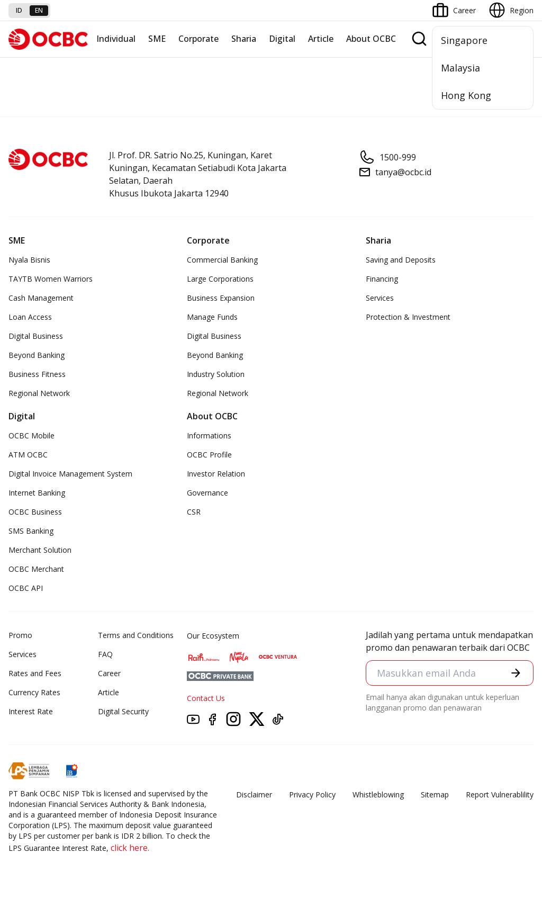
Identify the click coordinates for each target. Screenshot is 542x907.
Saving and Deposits (401, 260)
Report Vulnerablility (500, 794)
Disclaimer (254, 794)
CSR (194, 512)
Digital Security (123, 711)
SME (157, 38)
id (19, 10)
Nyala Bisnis (29, 260)
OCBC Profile (209, 455)
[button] (515, 672)
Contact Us (206, 698)
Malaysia (460, 67)
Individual (116, 38)
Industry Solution (216, 374)
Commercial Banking (222, 260)
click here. (130, 848)
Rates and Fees (34, 673)
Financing (382, 279)
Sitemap (435, 794)
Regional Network (39, 393)
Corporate (198, 38)
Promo (20, 635)
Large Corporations (220, 279)
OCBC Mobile (31, 435)
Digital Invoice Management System (70, 474)
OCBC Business (35, 512)
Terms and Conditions (136, 635)
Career (109, 673)
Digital (282, 38)
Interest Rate (30, 711)
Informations (209, 435)
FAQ (105, 654)
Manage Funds (212, 317)
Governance (207, 493)
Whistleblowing (378, 794)
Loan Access (30, 317)
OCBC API (25, 588)
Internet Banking (36, 493)
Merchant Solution (39, 550)
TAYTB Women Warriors (50, 279)
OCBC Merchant (36, 569)
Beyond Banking (36, 355)
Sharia (243, 38)
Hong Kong (466, 95)
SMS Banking (30, 531)
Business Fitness (37, 374)
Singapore (464, 40)
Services (380, 298)
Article (320, 38)
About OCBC (371, 38)
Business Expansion (221, 298)
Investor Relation (216, 474)
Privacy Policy (312, 794)
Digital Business (35, 336)
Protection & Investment (408, 317)
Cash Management (41, 298)
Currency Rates (34, 692)
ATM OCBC (28, 455)
